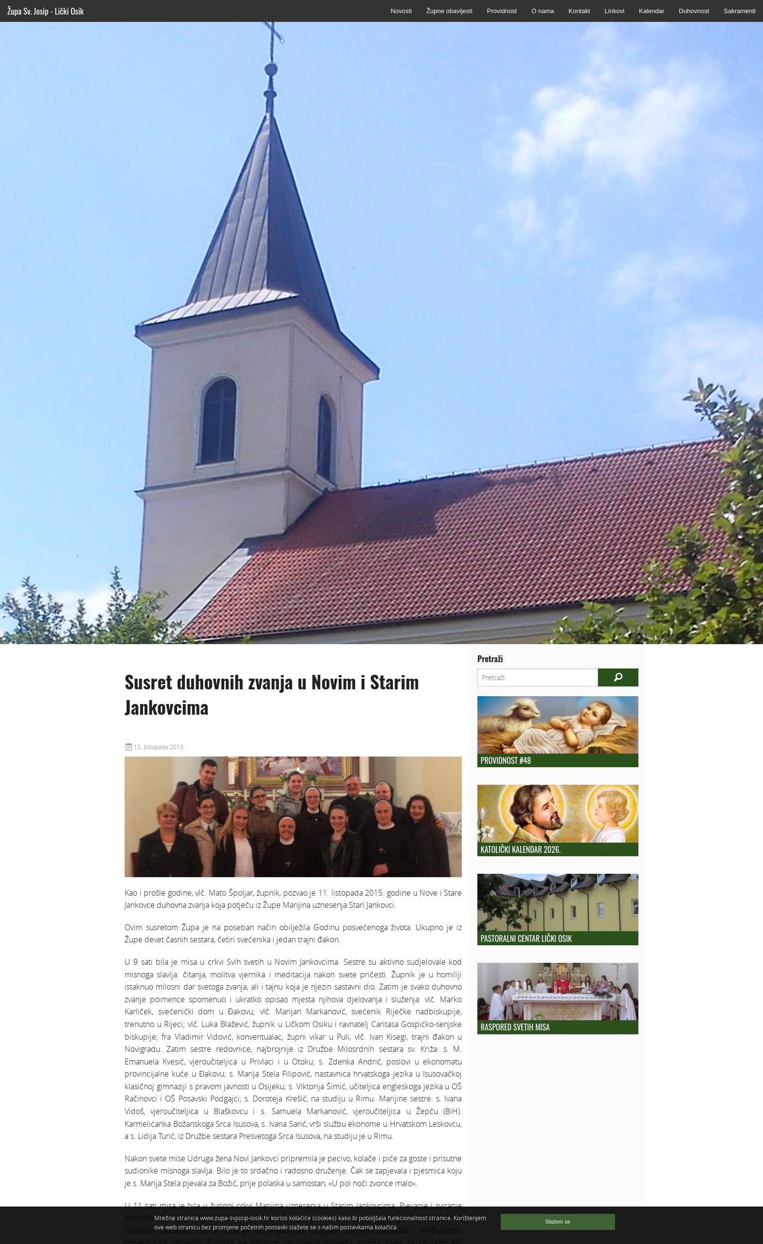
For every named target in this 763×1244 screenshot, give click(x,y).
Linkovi (614, 11)
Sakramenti (740, 11)
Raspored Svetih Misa (515, 1027)
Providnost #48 (506, 760)
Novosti (401, 11)
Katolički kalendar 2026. (521, 849)
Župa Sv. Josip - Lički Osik (45, 11)
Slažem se (557, 1222)
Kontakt (579, 11)
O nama (542, 11)
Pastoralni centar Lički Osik (526, 938)
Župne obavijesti (449, 11)
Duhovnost (694, 11)
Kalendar (651, 11)
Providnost (502, 11)
